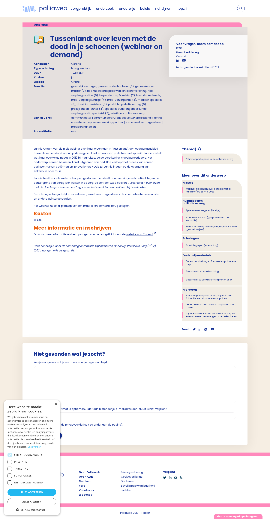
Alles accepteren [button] (32, 492)
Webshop (85, 495)
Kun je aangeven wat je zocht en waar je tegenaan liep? (70, 362)
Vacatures (86, 490)
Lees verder (34, 446)
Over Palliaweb (89, 472)
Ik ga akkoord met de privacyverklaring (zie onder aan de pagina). (80, 425)
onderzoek (105, 8)
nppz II (181, 8)
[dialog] (32, 457)
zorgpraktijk (81, 8)
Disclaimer (128, 481)
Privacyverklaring (132, 472)
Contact (85, 481)
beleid (145, 8)
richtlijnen (163, 8)
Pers (82, 486)
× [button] (55, 404)
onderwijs (127, 8)
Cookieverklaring (131, 477)
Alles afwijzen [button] (31, 501)
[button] (32, 510)
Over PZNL (86, 477)
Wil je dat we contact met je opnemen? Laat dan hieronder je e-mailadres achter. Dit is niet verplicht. (100, 409)
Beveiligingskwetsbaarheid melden (138, 488)
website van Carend (139, 234)
